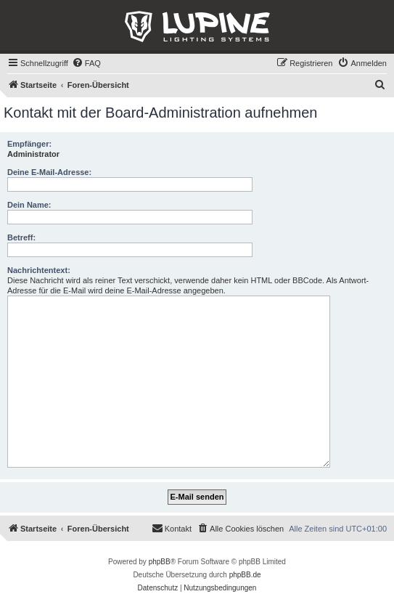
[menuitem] (86, 63)
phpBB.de (245, 575)
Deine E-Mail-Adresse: (49, 172)
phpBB (160, 562)
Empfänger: (29, 143)
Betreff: (21, 237)
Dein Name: (29, 204)
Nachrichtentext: (38, 270)
